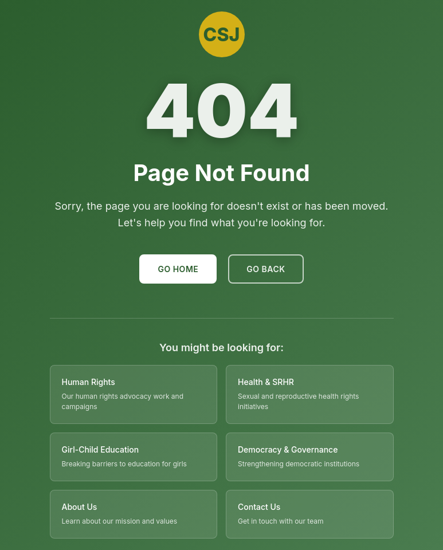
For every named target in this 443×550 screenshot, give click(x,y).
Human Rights (88, 382)
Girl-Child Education (100, 449)
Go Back (265, 269)
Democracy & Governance (288, 449)
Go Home (178, 269)
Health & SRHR (266, 382)
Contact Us (259, 507)
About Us (79, 507)
